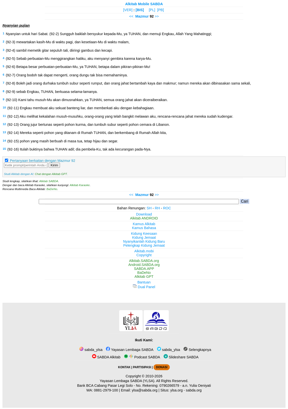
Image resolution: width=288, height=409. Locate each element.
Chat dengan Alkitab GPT (51, 173)
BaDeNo (51, 189)
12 (4, 124)
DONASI (161, 367)
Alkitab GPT (144, 277)
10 (4, 107)
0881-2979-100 (106, 390)
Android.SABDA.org (144, 265)
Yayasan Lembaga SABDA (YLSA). (127, 381)
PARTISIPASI (142, 367)
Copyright (144, 255)
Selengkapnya (197, 350)
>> (157, 16)
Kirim (54, 165)
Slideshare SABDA (181, 357)
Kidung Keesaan (144, 234)
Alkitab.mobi (144, 251)
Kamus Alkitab (144, 224)
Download (144, 214)
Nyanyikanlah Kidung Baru (144, 241)
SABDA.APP (144, 269)
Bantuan (144, 282)
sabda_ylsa (90, 350)
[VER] (128, 10)
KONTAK (124, 367)
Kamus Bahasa (144, 228)
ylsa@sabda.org (144, 390)
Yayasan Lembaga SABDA (129, 350)
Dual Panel (144, 287)
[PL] (152, 10)
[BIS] (140, 10)
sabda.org (194, 390)
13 (4, 132)
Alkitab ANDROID (144, 218)
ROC (167, 208)
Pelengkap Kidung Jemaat (144, 245)
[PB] (160, 10)
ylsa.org (176, 390)
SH (149, 208)
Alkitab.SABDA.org (144, 261)
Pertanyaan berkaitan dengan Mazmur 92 (42, 161)
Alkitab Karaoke (80, 185)
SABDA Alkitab (106, 357)
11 (4, 115)
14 (4, 140)
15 (4, 148)
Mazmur (142, 16)
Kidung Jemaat (144, 237)
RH (157, 208)
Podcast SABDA (142, 357)
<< (131, 16)
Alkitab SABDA (48, 181)
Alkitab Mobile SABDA (144, 4)
